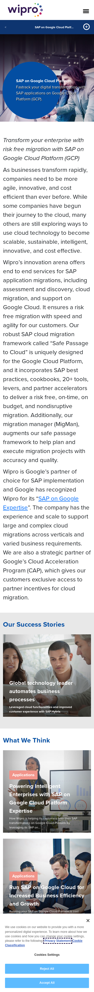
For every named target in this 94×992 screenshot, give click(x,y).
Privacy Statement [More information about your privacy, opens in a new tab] (57, 941)
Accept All (46, 983)
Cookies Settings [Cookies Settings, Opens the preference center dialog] (47, 955)
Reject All (47, 969)
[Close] (87, 920)
